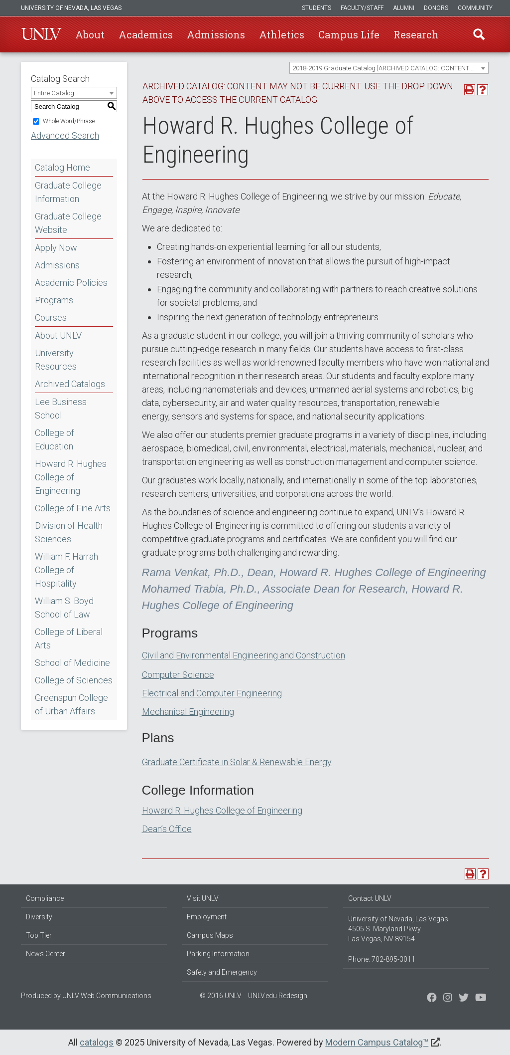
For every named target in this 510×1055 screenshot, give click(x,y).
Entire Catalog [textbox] (54, 93)
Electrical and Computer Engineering (212, 693)
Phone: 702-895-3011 (381, 959)
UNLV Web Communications (106, 996)
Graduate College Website (68, 223)
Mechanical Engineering (188, 711)
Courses (51, 317)
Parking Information (218, 954)
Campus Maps (210, 935)
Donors (436, 7)
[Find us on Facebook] (431, 999)
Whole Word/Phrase (69, 121)
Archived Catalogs (70, 384)
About (90, 34)
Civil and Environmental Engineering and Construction (243, 655)
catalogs (97, 1042)
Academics (146, 34)
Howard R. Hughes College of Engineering (71, 477)
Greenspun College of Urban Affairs (71, 704)
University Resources (56, 360)
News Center (45, 954)
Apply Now (56, 247)
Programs (54, 300)
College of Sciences (74, 680)
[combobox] (389, 68)
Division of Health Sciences (69, 532)
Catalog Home (62, 167)
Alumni (403, 7)
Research (416, 34)
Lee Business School (61, 409)
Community (475, 7)
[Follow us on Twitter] (448, 999)
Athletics (281, 34)
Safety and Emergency (222, 972)
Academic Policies (71, 282)
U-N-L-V (41, 34)
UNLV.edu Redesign (277, 996)
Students (316, 7)
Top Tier (39, 935)
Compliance (45, 898)
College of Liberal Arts (69, 638)
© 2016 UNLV (221, 996)
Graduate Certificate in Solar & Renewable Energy (237, 762)
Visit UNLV (203, 898)
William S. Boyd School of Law (64, 608)
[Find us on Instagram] (463, 999)
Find (479, 34)
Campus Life (349, 34)
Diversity (39, 917)
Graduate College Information (68, 192)
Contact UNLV (369, 898)
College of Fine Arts (73, 508)
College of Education (54, 439)
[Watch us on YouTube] (481, 999)
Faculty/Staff (362, 7)
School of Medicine (72, 662)
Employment (207, 917)
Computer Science (178, 674)
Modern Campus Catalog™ (376, 1042)
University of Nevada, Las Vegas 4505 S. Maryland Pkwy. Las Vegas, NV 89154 (398, 929)
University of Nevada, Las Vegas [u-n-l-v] (71, 7)
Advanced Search (65, 135)
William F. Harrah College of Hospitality (66, 570)
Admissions (216, 34)
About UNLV (58, 335)
